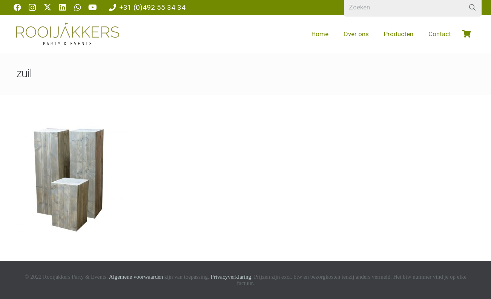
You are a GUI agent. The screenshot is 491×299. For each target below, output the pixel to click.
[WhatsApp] (77, 7)
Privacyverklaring (231, 277)
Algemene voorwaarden (136, 277)
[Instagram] (32, 7)
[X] (47, 7)
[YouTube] (92, 7)
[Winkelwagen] (467, 34)
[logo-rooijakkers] (67, 34)
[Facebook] (17, 7)
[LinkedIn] (62, 7)
